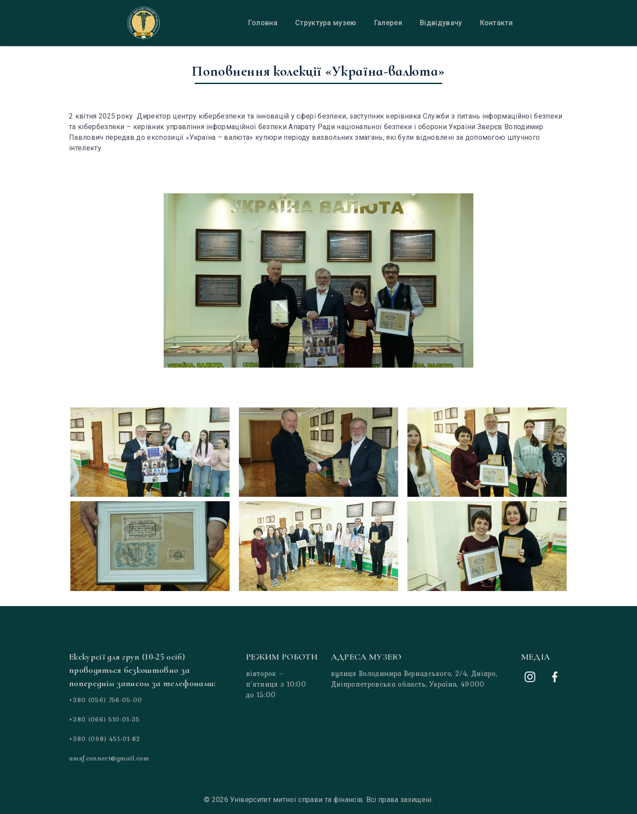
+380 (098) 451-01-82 (104, 739)
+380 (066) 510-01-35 (104, 719)
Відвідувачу (441, 23)
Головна (262, 23)
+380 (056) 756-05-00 (105, 700)
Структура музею (326, 23)
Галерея (388, 23)
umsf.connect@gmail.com (109, 758)
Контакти (496, 23)
